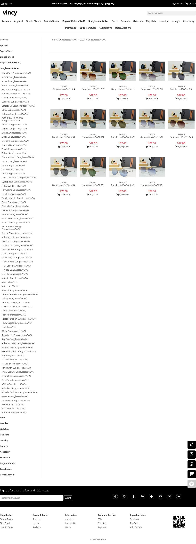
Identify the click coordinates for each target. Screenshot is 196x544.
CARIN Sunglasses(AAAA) (14, 124)
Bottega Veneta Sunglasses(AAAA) (18, 106)
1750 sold (93, 194)
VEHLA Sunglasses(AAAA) (14, 384)
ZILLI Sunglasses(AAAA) (13, 408)
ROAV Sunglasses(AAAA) (14, 331)
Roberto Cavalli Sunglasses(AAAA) (18, 343)
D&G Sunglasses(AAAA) (13, 173)
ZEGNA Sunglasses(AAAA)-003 (93, 183)
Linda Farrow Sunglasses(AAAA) (17, 249)
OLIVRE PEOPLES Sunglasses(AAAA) (20, 294)
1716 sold (122, 98)
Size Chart (5, 523)
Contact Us (70, 523)
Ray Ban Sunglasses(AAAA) (15, 339)
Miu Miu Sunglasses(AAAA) (15, 274)
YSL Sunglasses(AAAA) (13, 404)
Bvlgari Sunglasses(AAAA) (14, 97)
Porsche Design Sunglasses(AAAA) (19, 319)
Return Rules (6, 519)
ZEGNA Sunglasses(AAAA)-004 (63, 183)
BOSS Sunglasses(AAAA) (14, 110)
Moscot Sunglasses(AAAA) (14, 290)
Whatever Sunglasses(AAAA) (16, 400)
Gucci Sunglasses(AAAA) (14, 202)
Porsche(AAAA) (9, 327)
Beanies (125, 21)
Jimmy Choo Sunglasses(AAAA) (17, 233)
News (68, 527)
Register (37, 519)
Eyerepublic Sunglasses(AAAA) (17, 182)
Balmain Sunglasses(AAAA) (15, 114)
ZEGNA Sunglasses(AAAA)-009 (63, 135)
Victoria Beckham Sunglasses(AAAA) (19, 392)
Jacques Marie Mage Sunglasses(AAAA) (12, 227)
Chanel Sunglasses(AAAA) (14, 133)
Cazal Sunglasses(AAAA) (13, 149)
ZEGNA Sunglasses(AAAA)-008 (93, 135)
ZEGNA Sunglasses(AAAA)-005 (181, 135)
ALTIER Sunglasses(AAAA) (14, 77)
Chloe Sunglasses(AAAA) (14, 137)
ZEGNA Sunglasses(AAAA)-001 (152, 183)
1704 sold (93, 98)
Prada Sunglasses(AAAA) (14, 310)
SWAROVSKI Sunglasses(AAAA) (17, 347)
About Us (69, 519)
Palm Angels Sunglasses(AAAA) (17, 323)
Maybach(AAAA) (9, 282)
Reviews (6, 21)
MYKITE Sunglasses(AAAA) (15, 270)
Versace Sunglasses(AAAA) (15, 396)
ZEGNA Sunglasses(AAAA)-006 (151, 135)
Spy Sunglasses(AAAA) (13, 355)
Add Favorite (136, 527)
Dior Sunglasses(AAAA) (13, 169)
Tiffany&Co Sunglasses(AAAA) (16, 376)
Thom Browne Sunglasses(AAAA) (18, 372)
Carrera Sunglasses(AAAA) (14, 145)
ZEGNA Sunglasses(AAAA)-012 (122, 87)
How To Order (6, 527)
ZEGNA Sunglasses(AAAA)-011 (152, 87)
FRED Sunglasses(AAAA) (14, 186)
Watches (138, 21)
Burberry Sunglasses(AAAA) (15, 102)
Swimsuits (70, 27)
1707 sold (181, 146)
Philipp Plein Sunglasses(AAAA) (17, 306)
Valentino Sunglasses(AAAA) (15, 388)
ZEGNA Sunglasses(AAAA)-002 (122, 183)
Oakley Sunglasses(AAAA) (14, 298)
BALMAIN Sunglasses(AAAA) (16, 89)
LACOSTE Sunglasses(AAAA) (16, 241)
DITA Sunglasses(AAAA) (13, 165)
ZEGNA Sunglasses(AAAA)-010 (181, 87)
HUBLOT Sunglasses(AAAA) (15, 210)
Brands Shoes (51, 21)
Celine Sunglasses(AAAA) (14, 153)
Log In (36, 523)
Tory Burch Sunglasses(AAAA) (16, 368)
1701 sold (181, 98)
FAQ (100, 519)
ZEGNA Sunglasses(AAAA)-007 (122, 135)
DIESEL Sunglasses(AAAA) (14, 161)
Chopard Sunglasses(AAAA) (15, 141)
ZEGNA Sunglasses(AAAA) (93, 40)
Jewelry (163, 21)
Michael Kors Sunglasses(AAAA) (17, 261)
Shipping (102, 523)
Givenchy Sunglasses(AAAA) (15, 206)
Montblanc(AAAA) (10, 286)
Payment (102, 527)
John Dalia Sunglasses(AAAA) (16, 222)
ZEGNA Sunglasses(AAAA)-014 (64, 87)
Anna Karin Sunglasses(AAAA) (16, 73)
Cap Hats (151, 21)
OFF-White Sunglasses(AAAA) (16, 302)
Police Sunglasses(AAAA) (14, 315)
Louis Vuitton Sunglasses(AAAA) (17, 245)
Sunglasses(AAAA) (98, 21)
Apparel (18, 21)
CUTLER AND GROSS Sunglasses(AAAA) (12, 119)
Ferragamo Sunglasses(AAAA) (16, 190)
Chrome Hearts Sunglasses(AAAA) (18, 157)
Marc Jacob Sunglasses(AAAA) (17, 266)
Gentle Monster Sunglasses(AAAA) (18, 198)
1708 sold (93, 146)
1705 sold (152, 146)
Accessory (188, 21)
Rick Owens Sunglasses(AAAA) (17, 335)
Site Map (134, 519)
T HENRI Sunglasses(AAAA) (15, 364)
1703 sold (64, 98)
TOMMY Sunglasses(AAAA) (15, 359)
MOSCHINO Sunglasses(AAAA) (17, 257)
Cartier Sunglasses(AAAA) (14, 128)
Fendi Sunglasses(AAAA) (14, 194)
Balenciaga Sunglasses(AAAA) (16, 93)
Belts (115, 21)
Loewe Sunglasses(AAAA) (14, 253)
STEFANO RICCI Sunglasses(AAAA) (19, 351)
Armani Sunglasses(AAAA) (14, 81)
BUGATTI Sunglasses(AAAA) (15, 85)
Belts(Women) (123, 27)
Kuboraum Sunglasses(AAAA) (16, 237)
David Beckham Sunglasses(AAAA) (19, 177)
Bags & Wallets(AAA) (73, 21)
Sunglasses (105, 27)
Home (54, 40)
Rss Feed (134, 523)
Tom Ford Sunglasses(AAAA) (16, 380)
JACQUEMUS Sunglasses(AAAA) (17, 218)
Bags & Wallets (88, 27)
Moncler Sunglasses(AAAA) (15, 278)
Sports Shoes (33, 21)
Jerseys (175, 21)
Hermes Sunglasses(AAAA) (15, 214)
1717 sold (152, 98)
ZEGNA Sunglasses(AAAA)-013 (93, 87)
